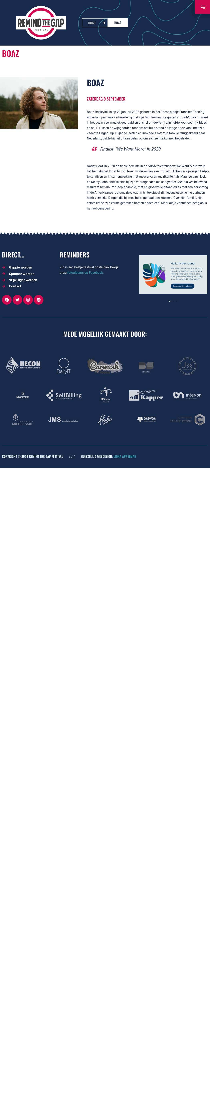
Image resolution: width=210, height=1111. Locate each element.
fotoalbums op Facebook (85, 273)
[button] (169, 301)
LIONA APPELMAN (125, 456)
